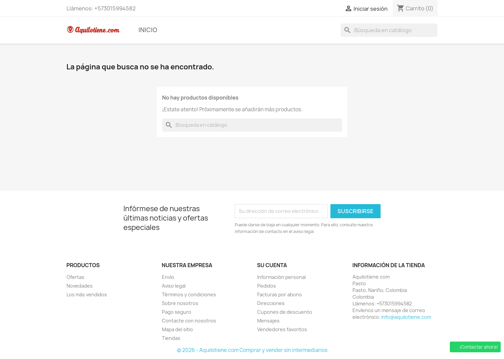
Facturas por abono (279, 294)
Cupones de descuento (284, 312)
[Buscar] (389, 30)
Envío (168, 277)
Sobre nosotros (180, 303)
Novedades (80, 286)
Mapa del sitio (177, 329)
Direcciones (271, 303)
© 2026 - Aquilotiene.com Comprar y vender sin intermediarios (252, 350)
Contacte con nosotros (189, 320)
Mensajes (268, 320)
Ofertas (75, 277)
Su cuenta (272, 265)
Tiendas (171, 338)
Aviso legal (174, 286)
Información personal (281, 277)
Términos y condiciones (189, 294)
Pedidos (266, 286)
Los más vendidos (87, 294)
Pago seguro (176, 312)
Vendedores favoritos (282, 329)
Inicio (147, 30)
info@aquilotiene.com (406, 317)
